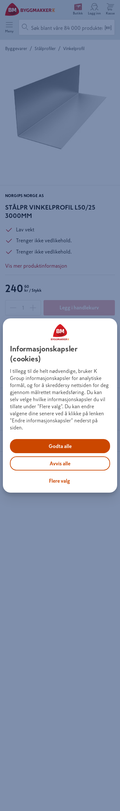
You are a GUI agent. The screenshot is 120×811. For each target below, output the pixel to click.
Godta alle (60, 446)
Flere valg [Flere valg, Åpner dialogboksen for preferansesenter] (59, 480)
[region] (60, 405)
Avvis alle (60, 463)
